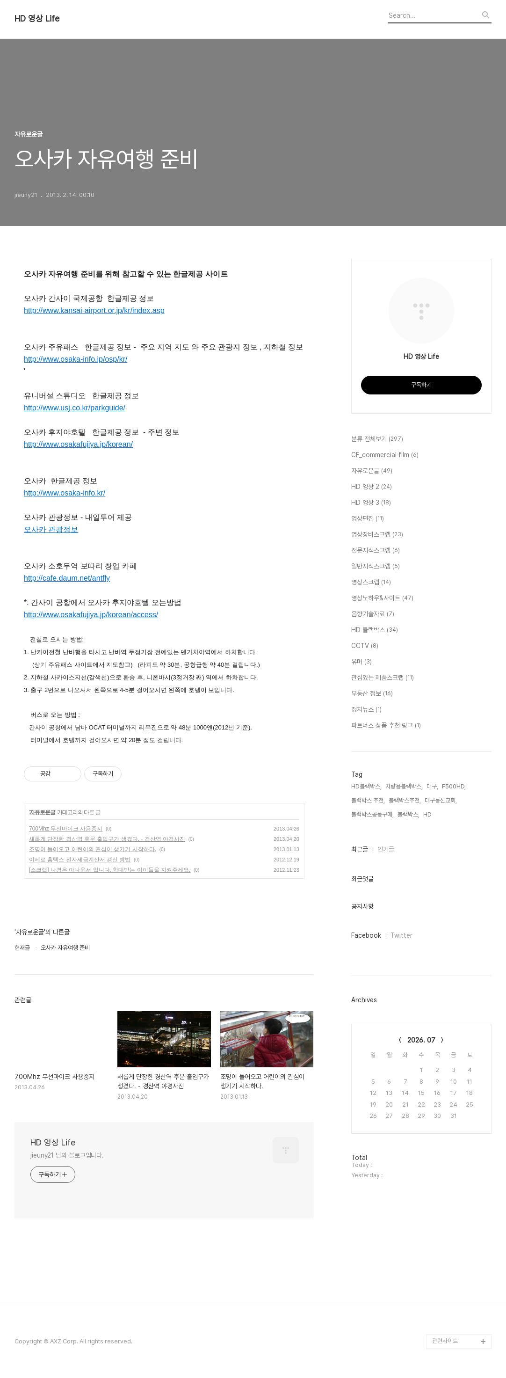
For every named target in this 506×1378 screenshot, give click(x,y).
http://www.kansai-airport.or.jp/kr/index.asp (94, 310)
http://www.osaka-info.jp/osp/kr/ (75, 359)
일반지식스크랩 (375, 566)
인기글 (385, 849)
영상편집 (367, 519)
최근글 (359, 849)
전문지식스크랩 (375, 550)
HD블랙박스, (366, 786)
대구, (432, 786)
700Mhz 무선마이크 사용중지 (65, 828)
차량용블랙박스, (404, 786)
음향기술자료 (372, 614)
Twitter (401, 935)
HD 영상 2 (371, 487)
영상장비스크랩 (377, 535)
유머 (361, 662)
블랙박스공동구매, (372, 814)
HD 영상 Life (36, 18)
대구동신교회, (441, 800)
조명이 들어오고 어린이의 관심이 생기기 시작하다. (92, 849)
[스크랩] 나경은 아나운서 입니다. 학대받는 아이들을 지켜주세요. (109, 870)
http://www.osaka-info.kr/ (64, 493)
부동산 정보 (372, 694)
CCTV (364, 646)
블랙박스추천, (405, 800)
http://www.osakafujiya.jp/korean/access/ (91, 615)
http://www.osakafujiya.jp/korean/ (78, 444)
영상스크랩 (371, 582)
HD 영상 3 (371, 503)
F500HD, (454, 786)
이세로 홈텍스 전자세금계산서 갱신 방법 (79, 859)
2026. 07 (421, 1040)
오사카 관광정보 (51, 529)
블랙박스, (408, 814)
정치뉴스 (366, 710)
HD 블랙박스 (374, 630)
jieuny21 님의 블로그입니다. (67, 1155)
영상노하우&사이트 (382, 598)
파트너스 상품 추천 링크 (386, 725)
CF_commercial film (385, 455)
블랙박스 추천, (368, 800)
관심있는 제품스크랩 (382, 678)
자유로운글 (42, 812)
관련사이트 (445, 1340)
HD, (428, 814)
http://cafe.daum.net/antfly (67, 578)
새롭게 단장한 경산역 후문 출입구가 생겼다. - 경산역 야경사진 (107, 839)
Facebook (366, 935)
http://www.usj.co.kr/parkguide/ (74, 408)
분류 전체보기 (377, 439)
